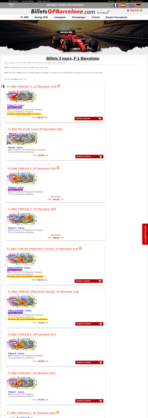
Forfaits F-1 (116, 378)
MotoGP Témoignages (53, 351)
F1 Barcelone (15, 345)
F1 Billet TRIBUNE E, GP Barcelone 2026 (87, 141)
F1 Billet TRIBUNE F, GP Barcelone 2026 (121, 141)
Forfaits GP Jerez (119, 366)
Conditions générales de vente (40, 400)
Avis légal (56, 400)
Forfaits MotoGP (119, 342)
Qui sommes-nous (17, 381)
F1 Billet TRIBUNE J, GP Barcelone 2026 (87, 199)
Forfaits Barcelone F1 (121, 351)
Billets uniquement (122, 1)
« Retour (133, 303)
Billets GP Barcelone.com (21, 416)
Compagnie (60, 17)
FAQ (131, 400)
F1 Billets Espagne (86, 387)
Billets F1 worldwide (86, 381)
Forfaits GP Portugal (120, 369)
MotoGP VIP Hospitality (54, 354)
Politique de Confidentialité (70, 400)
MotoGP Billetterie (51, 339)
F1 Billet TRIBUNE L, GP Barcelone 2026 (18, 252)
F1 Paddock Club (17, 360)
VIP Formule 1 (84, 339)
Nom (20, 79)
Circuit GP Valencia (52, 381)
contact (96, 17)
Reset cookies (79, 410)
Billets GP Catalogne (86, 378)
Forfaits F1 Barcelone (121, 345)
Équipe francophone (116, 17)
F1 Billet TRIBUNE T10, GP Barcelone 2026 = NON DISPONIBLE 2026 (123, 256)
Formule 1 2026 (21, 62)
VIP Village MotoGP (86, 348)
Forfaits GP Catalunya (121, 357)
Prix (25, 79)
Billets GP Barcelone (86, 366)
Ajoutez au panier (14, 125)
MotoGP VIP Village (52, 357)
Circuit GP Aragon (51, 378)
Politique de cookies (87, 400)
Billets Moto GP (84, 372)
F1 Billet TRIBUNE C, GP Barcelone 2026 (121, 86)
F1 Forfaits (14, 342)
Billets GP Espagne (86, 375)
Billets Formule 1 (85, 369)
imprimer (141, 303)
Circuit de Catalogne (52, 372)
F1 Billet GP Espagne (19, 348)
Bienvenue (111, 1)
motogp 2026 (41, 17)
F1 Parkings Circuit (18, 351)
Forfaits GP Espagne (120, 381)
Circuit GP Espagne (52, 384)
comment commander (121, 400)
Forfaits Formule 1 (119, 339)
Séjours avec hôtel (136, 1)
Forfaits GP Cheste (120, 363)
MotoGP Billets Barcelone (89, 390)
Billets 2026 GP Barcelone (20, 400)
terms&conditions (17, 384)
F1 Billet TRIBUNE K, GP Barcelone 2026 (121, 199)
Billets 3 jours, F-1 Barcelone (56, 62)
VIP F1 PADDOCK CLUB (88, 345)
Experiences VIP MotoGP (88, 354)
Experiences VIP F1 (86, 351)
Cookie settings (68, 410)
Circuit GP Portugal (52, 387)
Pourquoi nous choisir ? (103, 400)
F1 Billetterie (15, 339)
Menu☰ (11, 5)
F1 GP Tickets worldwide (20, 354)
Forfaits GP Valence (120, 372)
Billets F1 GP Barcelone (20, 363)
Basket (134, 10)
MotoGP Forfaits (51, 342)
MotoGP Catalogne (52, 348)
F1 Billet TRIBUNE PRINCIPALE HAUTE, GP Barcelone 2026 (19, 143)
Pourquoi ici (15, 378)
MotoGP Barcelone (52, 345)
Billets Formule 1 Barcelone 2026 (37, 62)
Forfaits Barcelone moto (122, 354)
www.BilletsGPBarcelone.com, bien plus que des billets (129, 416)
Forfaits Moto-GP (119, 375)
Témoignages (79, 17)
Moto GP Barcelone (52, 360)
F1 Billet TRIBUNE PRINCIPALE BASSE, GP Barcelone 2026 (53, 142)
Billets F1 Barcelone (86, 384)
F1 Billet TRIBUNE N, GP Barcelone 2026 (87, 252)
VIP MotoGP (83, 342)
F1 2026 (25, 17)
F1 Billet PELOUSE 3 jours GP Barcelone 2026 (52, 87)
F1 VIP (13, 357)
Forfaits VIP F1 (118, 348)
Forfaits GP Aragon (120, 360)
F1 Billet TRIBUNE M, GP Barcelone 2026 (53, 252)
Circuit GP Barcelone (53, 375)
